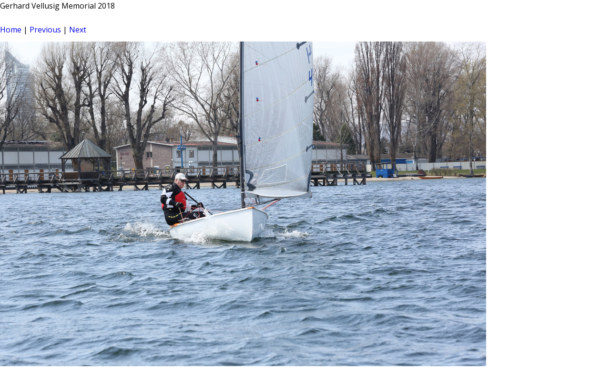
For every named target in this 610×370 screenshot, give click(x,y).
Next (77, 29)
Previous (45, 29)
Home (10, 29)
